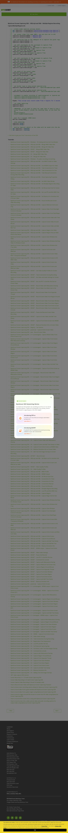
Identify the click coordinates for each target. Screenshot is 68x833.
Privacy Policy (44, 826)
